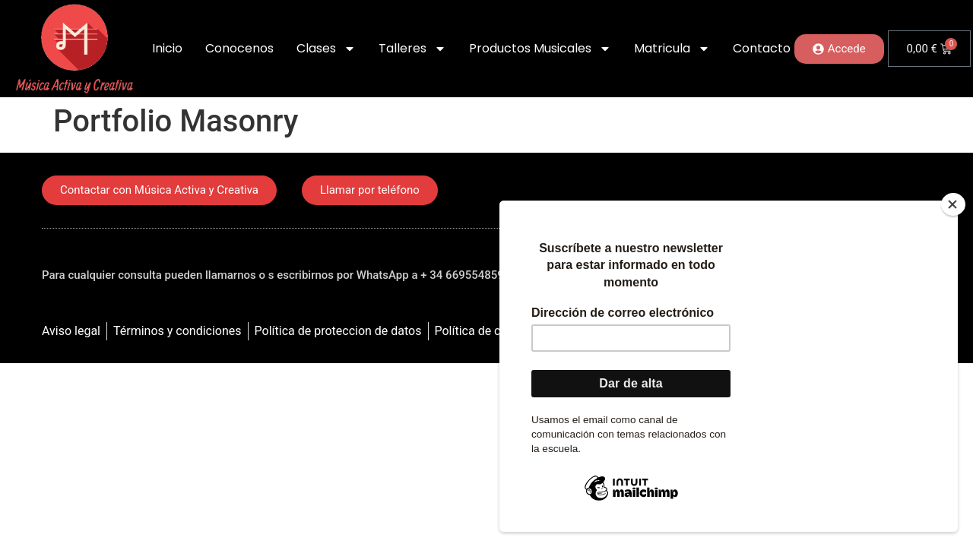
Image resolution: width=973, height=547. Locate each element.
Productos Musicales (540, 48)
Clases (326, 48)
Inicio (167, 48)
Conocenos (239, 48)
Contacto (762, 48)
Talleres (412, 48)
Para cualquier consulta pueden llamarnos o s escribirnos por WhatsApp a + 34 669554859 (273, 275)
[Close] (953, 204)
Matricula (672, 48)
